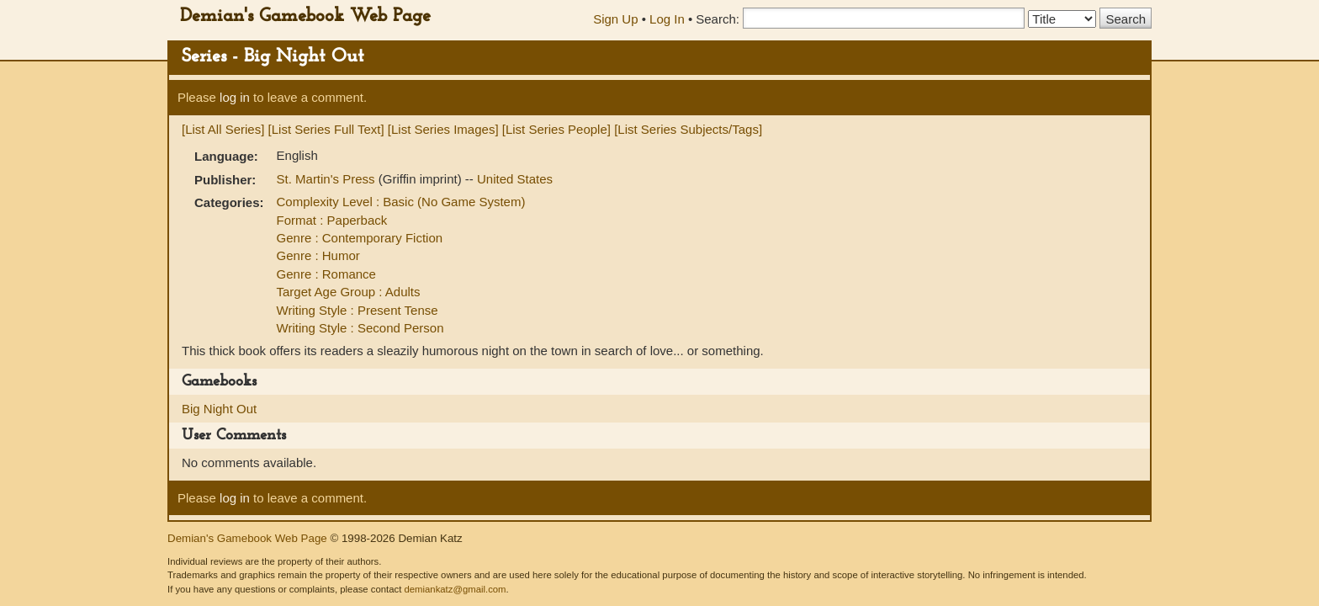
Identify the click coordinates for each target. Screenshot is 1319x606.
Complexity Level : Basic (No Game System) (401, 201)
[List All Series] (223, 129)
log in (235, 97)
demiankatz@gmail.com (455, 589)
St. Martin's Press (328, 179)
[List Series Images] (443, 129)
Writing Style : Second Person (360, 328)
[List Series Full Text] (326, 129)
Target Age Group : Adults (349, 291)
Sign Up (615, 19)
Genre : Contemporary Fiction (360, 238)
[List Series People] (556, 129)
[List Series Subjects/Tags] (688, 129)
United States (515, 179)
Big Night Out (219, 408)
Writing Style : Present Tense (357, 310)
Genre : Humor (318, 255)
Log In (667, 19)
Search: (717, 19)
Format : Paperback (332, 220)
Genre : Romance (326, 274)
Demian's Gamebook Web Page (305, 16)
